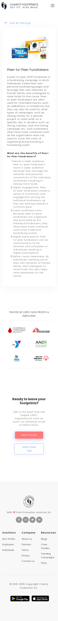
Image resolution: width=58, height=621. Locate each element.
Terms (25, 550)
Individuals (8, 550)
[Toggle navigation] (52, 5)
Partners (26, 544)
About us (27, 538)
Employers (8, 544)
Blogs (44, 538)
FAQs (44, 563)
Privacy (26, 555)
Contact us (28, 561)
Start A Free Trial (29, 449)
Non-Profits (8, 538)
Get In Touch (29, 435)
